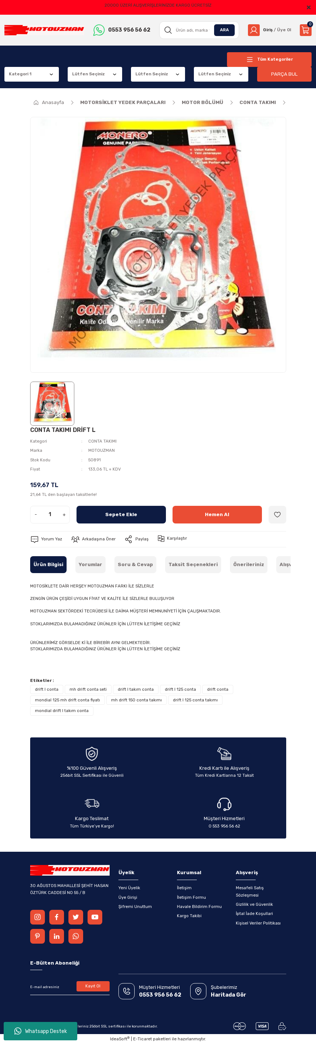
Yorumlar (90, 564)
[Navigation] (269, 59)
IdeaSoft (119, 1038)
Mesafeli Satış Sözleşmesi (250, 891)
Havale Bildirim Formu (199, 906)
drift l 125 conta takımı (195, 699)
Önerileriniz (248, 564)
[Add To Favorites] (277, 514)
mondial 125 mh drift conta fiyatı (67, 699)
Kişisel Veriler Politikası (258, 923)
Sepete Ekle (121, 514)
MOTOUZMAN (101, 450)
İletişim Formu (191, 897)
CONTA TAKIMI (102, 441)
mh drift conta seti (88, 689)
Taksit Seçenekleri (193, 564)
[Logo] (44, 30)
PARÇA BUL (284, 74)
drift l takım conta (136, 689)
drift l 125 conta (180, 689)
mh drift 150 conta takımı (136, 699)
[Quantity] (50, 514)
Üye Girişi (127, 897)
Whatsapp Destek (40, 1031)
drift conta (217, 689)
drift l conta (46, 689)
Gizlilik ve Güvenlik (254, 904)
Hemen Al (217, 514)
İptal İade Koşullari (254, 913)
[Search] (199, 30)
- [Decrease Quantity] (36, 514)
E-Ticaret (142, 1038)
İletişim (184, 887)
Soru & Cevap (135, 564)
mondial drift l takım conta (62, 710)
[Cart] (306, 30)
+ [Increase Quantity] (64, 514)
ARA (224, 29)
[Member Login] (269, 30)
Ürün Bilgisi (48, 564)
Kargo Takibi (189, 915)
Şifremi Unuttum (135, 906)
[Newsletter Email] (70, 987)
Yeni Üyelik (129, 887)
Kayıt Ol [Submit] (92, 985)
